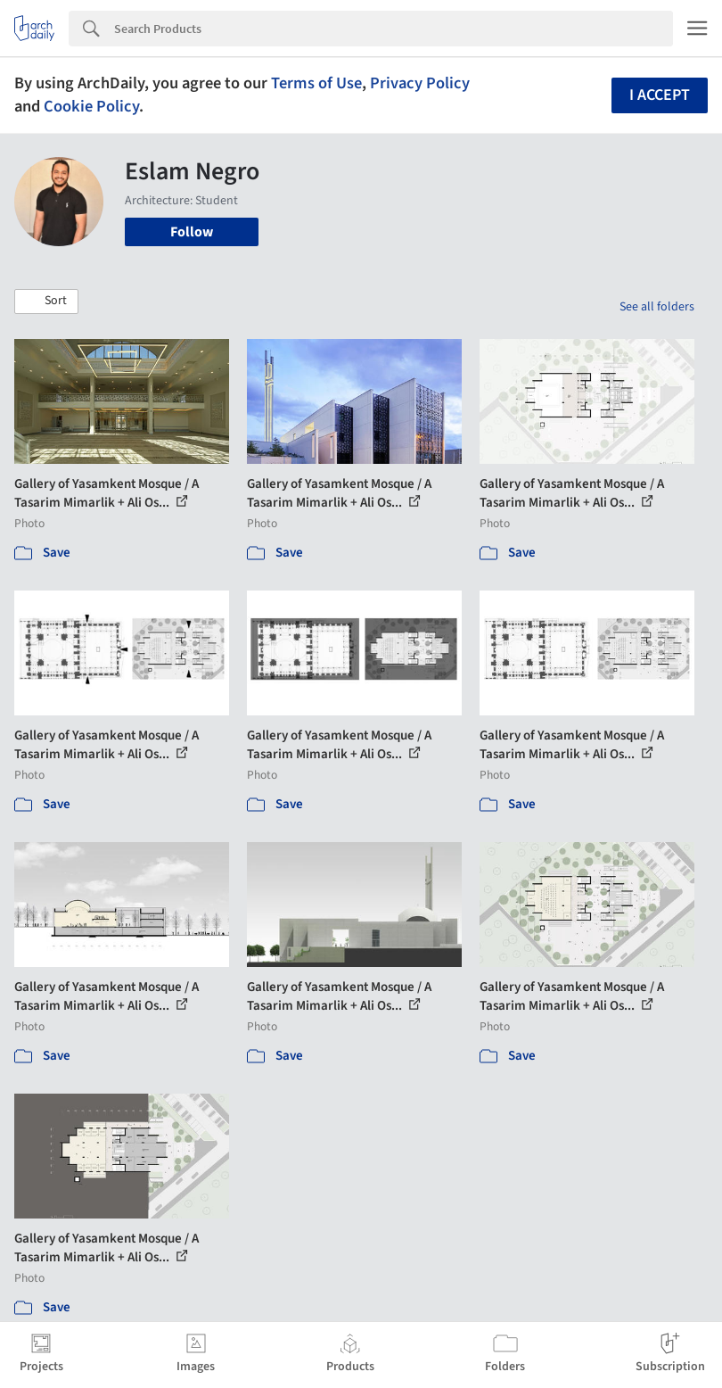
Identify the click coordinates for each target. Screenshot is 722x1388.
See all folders (656, 307)
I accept (659, 95)
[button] (46, 301)
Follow (191, 232)
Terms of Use (316, 83)
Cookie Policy (91, 106)
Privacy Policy (420, 83)
